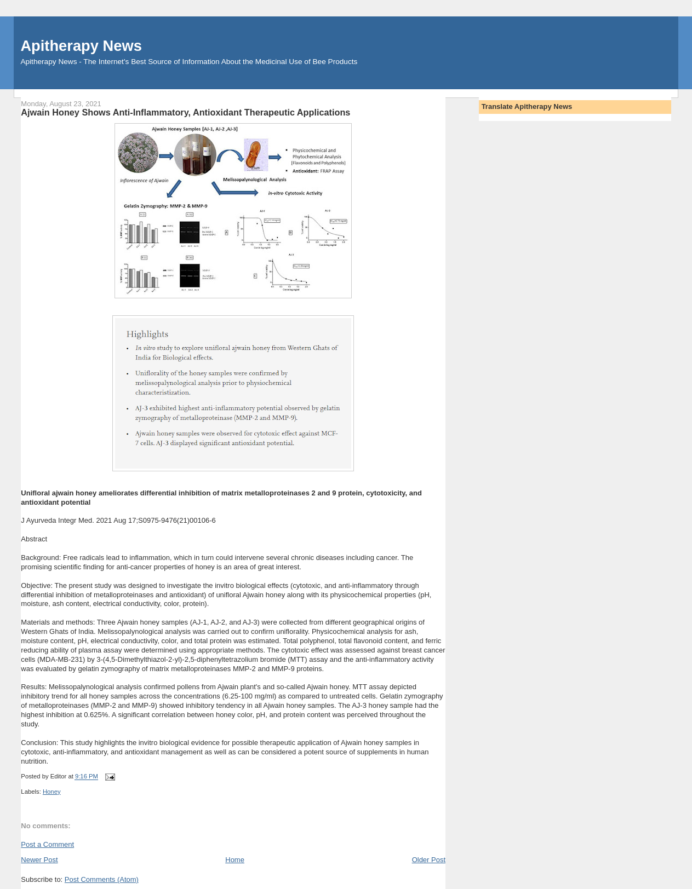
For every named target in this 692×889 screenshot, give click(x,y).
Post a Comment (47, 844)
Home (234, 860)
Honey (52, 791)
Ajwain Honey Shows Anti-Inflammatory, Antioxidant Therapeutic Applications (185, 112)
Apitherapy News (80, 45)
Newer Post (39, 860)
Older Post (428, 860)
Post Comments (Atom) (102, 879)
